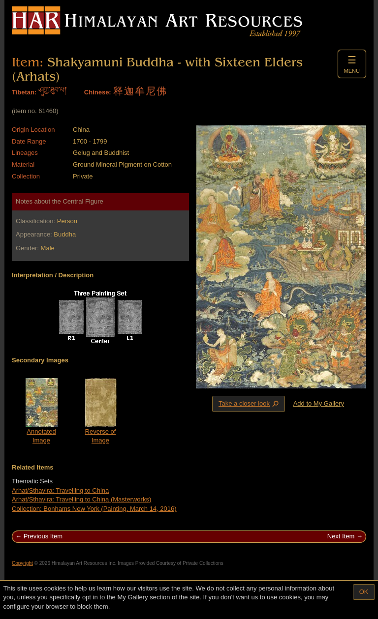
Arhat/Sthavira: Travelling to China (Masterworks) (81, 499)
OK (364, 591)
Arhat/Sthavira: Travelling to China (60, 490)
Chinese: (97, 92)
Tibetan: (24, 92)
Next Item (341, 536)
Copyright (22, 563)
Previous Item (43, 536)
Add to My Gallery (318, 403)
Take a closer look (250, 404)
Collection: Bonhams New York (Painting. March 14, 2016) (94, 508)
